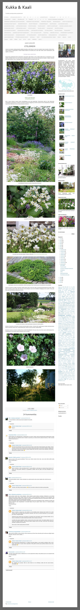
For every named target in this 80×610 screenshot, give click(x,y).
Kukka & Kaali (18, 7)
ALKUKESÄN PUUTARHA (10, 30)
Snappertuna (60, 363)
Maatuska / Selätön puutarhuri (14, 457)
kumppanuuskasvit (61, 324)
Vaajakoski (63, 372)
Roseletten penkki (72, 358)
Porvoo (70, 345)
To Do (71, 367)
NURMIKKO (62, 270)
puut (68, 348)
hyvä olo (73, 302)
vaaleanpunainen (61, 373)
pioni (74, 343)
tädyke (64, 371)
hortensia (69, 301)
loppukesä (65, 330)
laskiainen (70, 328)
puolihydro (60, 348)
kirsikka (64, 320)
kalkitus (59, 311)
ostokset (67, 339)
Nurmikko (65, 338)
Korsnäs (59, 322)
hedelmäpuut (73, 297)
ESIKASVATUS (7, 32)
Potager (73, 345)
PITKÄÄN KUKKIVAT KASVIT (22, 37)
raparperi (63, 357)
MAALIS (64, 37)
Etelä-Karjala (70, 293)
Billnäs (74, 290)
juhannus (59, 310)
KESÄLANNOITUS (53, 35)
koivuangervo (60, 321)
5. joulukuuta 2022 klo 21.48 (20, 551)
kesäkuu (67, 317)
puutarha (72, 348)
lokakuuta (62, 260)
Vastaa (10, 421)
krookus (64, 322)
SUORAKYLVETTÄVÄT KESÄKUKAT (21, 32)
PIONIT (14, 19)
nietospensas (70, 336)
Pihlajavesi (70, 343)
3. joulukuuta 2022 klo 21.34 (27, 466)
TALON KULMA (63, 267)
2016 (61, 238)
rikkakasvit (63, 358)
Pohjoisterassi (69, 344)
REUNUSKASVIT (56, 21)
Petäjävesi (63, 343)
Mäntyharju (62, 336)
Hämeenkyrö (73, 303)
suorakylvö (69, 363)
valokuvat (69, 374)
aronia (70, 289)
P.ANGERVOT (7, 19)
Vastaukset (12, 423)
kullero (73, 323)
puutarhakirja (60, 349)
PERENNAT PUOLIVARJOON (32, 21)
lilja (72, 329)
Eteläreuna (73, 294)
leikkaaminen (60, 329)
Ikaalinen (71, 304)
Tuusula (67, 370)
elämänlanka (60, 293)
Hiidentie (59, 301)
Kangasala (68, 311)
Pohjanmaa (64, 344)
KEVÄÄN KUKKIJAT (68, 122)
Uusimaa (59, 372)
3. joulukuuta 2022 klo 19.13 (16, 477)
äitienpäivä (60, 380)
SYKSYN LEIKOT (32, 28)
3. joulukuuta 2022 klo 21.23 (27, 426)
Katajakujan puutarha (33, 410)
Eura (62, 295)
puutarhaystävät (67, 355)
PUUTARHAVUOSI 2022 (64, 274)
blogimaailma (61, 291)
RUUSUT (31, 19)
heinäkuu (59, 298)
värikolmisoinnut (61, 379)
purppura (63, 348)
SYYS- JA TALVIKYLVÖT (36, 32)
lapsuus (67, 328)
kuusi (67, 325)
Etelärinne (59, 295)
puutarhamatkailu (67, 349)
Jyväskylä (65, 310)
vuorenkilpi (70, 378)
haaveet (67, 296)
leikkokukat (65, 329)
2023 (61, 277)
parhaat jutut (72, 339)
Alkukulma (59, 289)
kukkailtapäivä (64, 323)
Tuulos (63, 370)
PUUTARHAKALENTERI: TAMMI (49, 37)
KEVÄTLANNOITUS (42, 35)
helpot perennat (69, 298)
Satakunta (69, 360)
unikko (67, 371)
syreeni (64, 364)
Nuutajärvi (69, 338)
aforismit (64, 288)
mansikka (73, 331)
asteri (63, 290)
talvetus (64, 366)
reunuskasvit (73, 357)
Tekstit (60, 405)
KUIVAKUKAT (50, 28)
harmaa (63, 297)
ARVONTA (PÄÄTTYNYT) (69, 96)
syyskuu (66, 364)
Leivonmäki (69, 329)
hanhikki (73, 296)
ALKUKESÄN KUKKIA (63, 23)
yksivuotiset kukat (72, 379)
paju (69, 339)
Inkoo (59, 305)
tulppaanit (59, 370)
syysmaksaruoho (64, 365)
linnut (59, 330)
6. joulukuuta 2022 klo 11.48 (27, 510)
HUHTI (69, 37)
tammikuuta (63, 249)
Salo (62, 360)
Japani (68, 308)
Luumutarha (60, 331)
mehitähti (73, 332)
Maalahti (63, 331)
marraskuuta (63, 262)
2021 (61, 246)
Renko (69, 357)
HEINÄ (15, 39)
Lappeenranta (63, 328)
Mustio (74, 335)
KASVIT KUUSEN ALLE (68, 21)
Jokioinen (73, 308)
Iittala (68, 304)
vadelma (65, 373)
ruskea (74, 359)
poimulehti (73, 344)
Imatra (74, 304)
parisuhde (60, 340)
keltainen (62, 316)
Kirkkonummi (60, 320)
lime (74, 329)
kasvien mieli (72, 312)
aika (67, 288)
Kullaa (71, 323)
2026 (61, 282)
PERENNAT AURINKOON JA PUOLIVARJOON (14, 21)
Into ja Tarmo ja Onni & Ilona (65, 305)
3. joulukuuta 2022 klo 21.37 (27, 485)
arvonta (59, 290)
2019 (61, 243)
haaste (63, 296)
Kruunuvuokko (11, 551)
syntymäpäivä (60, 364)
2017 (61, 240)
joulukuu (69, 309)
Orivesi (62, 339)
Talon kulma (60, 366)
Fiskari (68, 295)
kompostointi (73, 321)
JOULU (40, 39)
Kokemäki (64, 321)
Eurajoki (65, 295)
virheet (62, 378)
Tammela (73, 366)
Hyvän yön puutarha (62, 303)
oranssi (59, 339)
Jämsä (68, 310)
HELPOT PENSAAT (33, 23)
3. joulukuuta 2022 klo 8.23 (25, 418)
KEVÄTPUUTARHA (59, 28)
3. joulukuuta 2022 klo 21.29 (27, 445)
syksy (73, 363)
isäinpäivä (73, 305)
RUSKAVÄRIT (67, 30)
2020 (61, 245)
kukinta (70, 322)
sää (68, 365)
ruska (71, 359)
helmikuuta (63, 251)
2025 (61, 280)
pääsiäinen (73, 356)
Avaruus (65, 290)
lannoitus (59, 328)
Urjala (69, 371)
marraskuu (60, 332)
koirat (74, 320)
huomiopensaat (60, 302)
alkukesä (73, 288)
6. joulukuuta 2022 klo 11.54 (27, 540)
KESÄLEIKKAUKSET (20, 35)
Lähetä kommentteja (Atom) (13, 603)
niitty (71, 337)
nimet (74, 337)
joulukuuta (62, 264)
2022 (61, 248)
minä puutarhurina (66, 333)
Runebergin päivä (65, 359)
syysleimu (59, 365)
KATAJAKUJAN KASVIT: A (16, 17)
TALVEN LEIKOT (41, 28)
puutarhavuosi (60, 355)
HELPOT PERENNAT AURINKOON (55, 19)
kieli (63, 319)
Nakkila (66, 336)
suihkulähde (65, 363)
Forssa (70, 295)
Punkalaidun (73, 346)
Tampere (63, 367)
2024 (61, 278)
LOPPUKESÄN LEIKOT (21, 28)
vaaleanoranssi (72, 372)
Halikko (70, 296)
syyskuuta (62, 259)
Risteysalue (67, 358)
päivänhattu (60, 356)
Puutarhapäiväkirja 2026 (69, 352)
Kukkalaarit (68, 323)
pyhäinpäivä (73, 355)
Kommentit (61, 407)
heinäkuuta (63, 256)
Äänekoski (63, 380)
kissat (66, 320)
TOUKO (6, 39)
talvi (66, 366)
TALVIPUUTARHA (58, 30)
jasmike (70, 308)
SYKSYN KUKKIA (32, 26)
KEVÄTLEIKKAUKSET (9, 35)
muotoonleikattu (60, 335)
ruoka (70, 359)
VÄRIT (38, 37)
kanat (62, 311)
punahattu (62, 346)
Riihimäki (59, 358)
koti (61, 322)
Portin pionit (67, 345)
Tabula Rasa (71, 365)
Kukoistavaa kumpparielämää (14, 531)
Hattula (66, 297)
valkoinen (65, 374)
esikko (64, 293)
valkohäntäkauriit (60, 374)
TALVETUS (45, 32)
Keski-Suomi (66, 316)
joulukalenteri (64, 309)
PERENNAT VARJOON (46, 21)
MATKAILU (32, 37)
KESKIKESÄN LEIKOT (9, 28)
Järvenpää (71, 310)
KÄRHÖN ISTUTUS (54, 32)
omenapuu (73, 338)
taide (74, 365)
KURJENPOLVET (44, 17)
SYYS (24, 39)
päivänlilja (64, 356)
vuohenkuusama (66, 378)
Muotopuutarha (66, 335)
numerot (62, 338)
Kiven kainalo (70, 320)
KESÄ (11, 39)
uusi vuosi (73, 371)
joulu (59, 309)
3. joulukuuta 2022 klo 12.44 (22, 434)
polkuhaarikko (60, 345)
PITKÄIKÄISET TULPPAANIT (67, 32)
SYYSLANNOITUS (63, 35)
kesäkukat (64, 317)
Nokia (59, 338)
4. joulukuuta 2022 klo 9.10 (26, 494)
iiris (66, 304)
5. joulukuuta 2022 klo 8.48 (25, 531)
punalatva (69, 346)
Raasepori (60, 357)
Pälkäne (68, 356)
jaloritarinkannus (61, 308)
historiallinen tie (64, 301)
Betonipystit (70, 290)
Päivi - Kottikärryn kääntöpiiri (14, 418)
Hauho (69, 297)
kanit (71, 311)
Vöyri (67, 379)
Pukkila (59, 346)
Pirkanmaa (60, 344)
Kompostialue (68, 321)
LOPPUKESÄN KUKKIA (21, 26)
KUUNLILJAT (52, 17)
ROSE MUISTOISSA (64, 273)
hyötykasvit (68, 303)
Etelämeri (28, 410)
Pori (63, 345)
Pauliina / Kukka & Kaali (16, 426)
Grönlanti (59, 296)
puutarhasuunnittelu (62, 353)
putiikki (66, 348)
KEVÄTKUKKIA (53, 23)
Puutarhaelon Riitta (12, 434)
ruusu (59, 360)
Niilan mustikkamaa (67, 337)
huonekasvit (65, 302)
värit (65, 379)
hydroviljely (69, 302)
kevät (73, 317)
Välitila (74, 378)
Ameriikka (63, 289)
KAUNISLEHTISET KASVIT (10, 23)
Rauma (67, 357)
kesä (74, 316)
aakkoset (60, 288)
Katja (10, 477)
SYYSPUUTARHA (49, 30)
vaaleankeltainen (67, 372)
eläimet (72, 292)
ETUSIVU (6, 17)
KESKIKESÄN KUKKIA (9, 26)
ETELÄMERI (62, 265)
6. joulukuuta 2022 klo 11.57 (27, 561)
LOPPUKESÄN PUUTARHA (37, 30)
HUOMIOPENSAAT (43, 23)
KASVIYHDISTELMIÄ (9, 37)
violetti (59, 378)
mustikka (70, 335)
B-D (24, 17)
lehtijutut (73, 328)
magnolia (66, 331)
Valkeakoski (73, 373)
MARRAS (34, 39)
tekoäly (69, 367)
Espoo (66, 293)
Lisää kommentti (9, 570)
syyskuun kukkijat (72, 364)
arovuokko (73, 289)
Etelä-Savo (64, 294)
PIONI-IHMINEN (68, 155)
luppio (74, 330)
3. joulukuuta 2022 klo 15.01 (26, 457)
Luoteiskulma (70, 330)
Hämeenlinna (60, 304)
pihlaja (67, 343)
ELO (20, 39)
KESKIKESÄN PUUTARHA (23, 30)
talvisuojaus (69, 366)
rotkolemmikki (60, 359)
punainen (65, 346)
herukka (68, 300)
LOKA (29, 39)
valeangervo (69, 373)
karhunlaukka (67, 312)
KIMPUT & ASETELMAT (52, 26)
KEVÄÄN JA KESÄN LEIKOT (66, 26)
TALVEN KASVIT (41, 26)
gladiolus (73, 295)
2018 (61, 242)
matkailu (64, 332)
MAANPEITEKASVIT (22, 23)
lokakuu (62, 330)
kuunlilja (69, 324)
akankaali (69, 288)
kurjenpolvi (66, 324)
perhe (59, 343)
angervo (66, 289)
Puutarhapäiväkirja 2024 (62, 351)
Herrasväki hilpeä (62, 300)
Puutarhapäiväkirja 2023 (69, 350)
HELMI (59, 37)
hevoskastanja (72, 300)
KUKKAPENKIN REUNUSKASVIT (68, 116)
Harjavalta (59, 297)
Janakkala (65, 308)
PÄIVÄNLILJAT (21, 19)
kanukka (62, 312)
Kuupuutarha (73, 324)
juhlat (63, 310)
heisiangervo (64, 298)
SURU (61, 271)
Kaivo (74, 310)
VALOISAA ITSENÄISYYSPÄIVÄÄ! (66, 268)
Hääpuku (64, 304)
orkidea (64, 339)
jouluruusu (73, 309)
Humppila (73, 301)
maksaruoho (70, 331)
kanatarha (65, 311)
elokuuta (62, 257)
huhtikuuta (63, 254)
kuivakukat (67, 322)
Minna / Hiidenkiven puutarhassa (15, 494)
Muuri (59, 336)
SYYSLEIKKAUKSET (31, 35)
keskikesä (70, 316)
